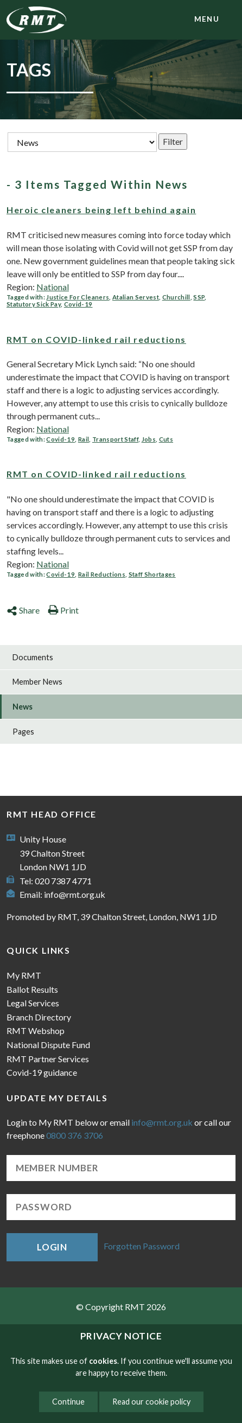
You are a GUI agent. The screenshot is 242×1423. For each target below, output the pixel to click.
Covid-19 (78, 304)
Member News (37, 681)
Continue (68, 1401)
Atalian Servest (135, 297)
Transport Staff (115, 439)
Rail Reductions (101, 574)
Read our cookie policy (151, 1401)
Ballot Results (32, 989)
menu (206, 19)
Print (63, 610)
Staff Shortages (152, 574)
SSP (199, 297)
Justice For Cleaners (77, 297)
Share (23, 610)
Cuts (166, 439)
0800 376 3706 (74, 1135)
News (22, 706)
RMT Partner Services (48, 1059)
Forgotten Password (142, 1246)
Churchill (176, 297)
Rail (83, 439)
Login (52, 1247)
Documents (32, 657)
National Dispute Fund (48, 1044)
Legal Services (33, 1003)
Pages (23, 731)
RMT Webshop (36, 1030)
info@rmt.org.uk (74, 894)
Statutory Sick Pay (34, 304)
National (52, 287)
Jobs (149, 439)
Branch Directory (39, 1017)
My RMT (24, 975)
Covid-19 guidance (42, 1072)
